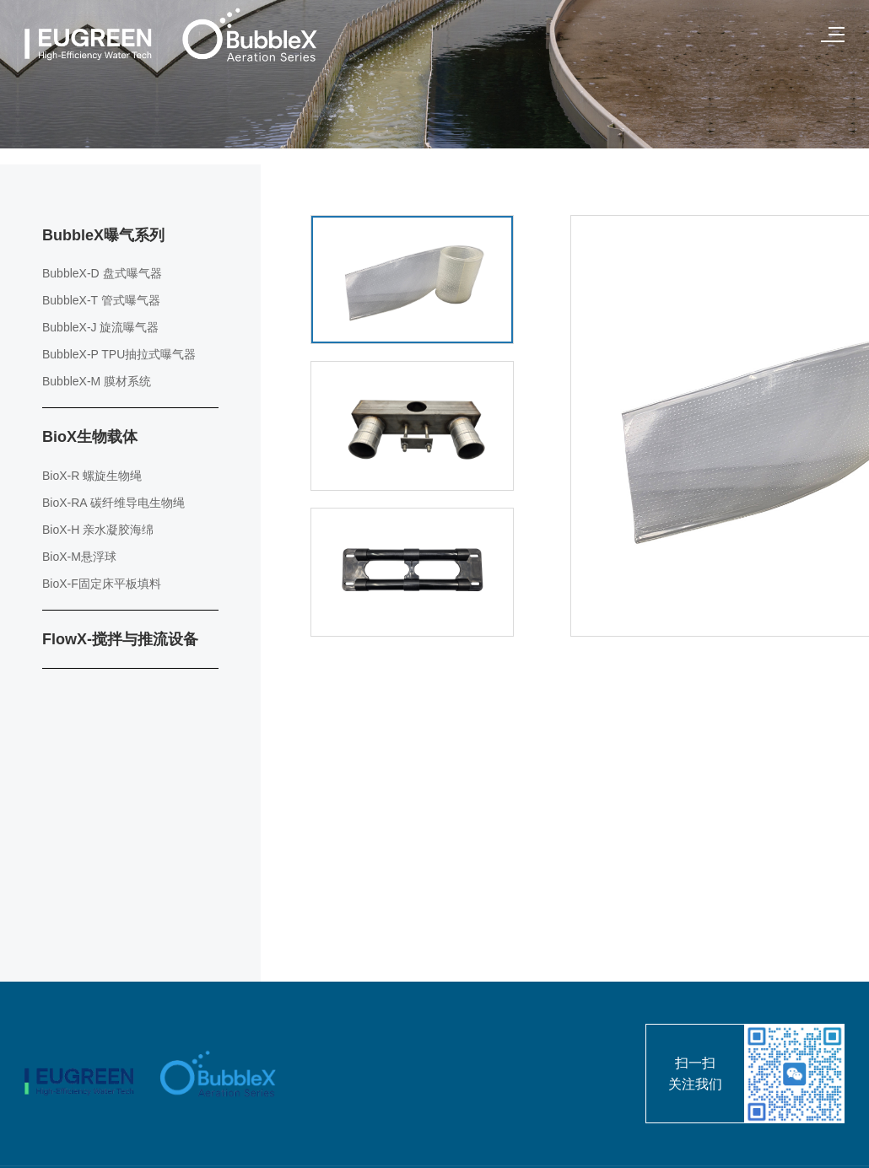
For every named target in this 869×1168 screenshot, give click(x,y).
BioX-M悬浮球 (79, 556)
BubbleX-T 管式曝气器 (101, 300)
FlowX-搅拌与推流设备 (120, 639)
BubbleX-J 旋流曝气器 (100, 327)
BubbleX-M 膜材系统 (96, 381)
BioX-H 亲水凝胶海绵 (98, 529)
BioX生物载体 (90, 436)
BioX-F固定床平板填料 (101, 583)
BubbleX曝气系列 (103, 235)
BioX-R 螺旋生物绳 (92, 475)
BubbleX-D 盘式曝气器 (102, 273)
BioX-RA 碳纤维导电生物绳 (113, 502)
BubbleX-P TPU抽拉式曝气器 (119, 354)
